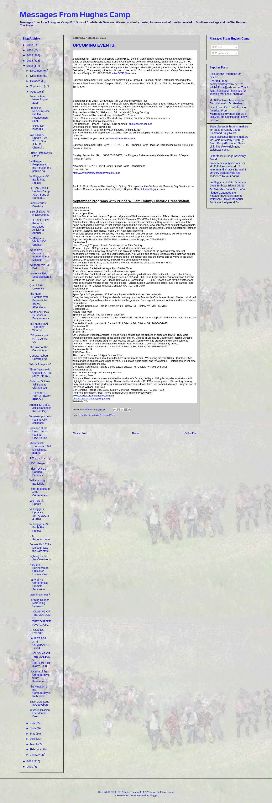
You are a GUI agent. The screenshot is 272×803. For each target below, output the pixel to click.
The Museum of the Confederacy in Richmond (39, 691)
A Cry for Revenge (40, 458)
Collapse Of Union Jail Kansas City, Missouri (40, 384)
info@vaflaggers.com (153, 189)
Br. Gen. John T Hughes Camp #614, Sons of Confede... (39, 192)
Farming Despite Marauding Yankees (39, 603)
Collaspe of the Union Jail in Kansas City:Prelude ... (39, 433)
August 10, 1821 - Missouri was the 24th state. (40, 547)
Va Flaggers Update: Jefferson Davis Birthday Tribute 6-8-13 (228, 184)
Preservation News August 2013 (38, 99)
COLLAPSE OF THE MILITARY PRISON (40, 396)
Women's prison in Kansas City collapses (40, 419)
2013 (30, 65)
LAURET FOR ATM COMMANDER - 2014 (39, 643)
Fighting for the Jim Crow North (40, 558)
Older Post (191, 433)
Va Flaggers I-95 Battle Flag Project (39, 179)
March (34, 744)
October (35, 81)
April (33, 738)
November (36, 75)
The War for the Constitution (38, 349)
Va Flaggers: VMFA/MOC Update (38, 241)
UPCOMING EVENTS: (36, 128)
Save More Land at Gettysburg (39, 703)
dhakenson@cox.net (140, 123)
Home (135, 433)
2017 (30, 44)
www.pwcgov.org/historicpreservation (93, 395)
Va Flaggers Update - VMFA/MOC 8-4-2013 (39, 514)
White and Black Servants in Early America (39, 315)
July (33, 723)
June (33, 728)
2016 (30, 50)
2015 (30, 55)
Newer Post (80, 433)
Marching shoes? (39, 594)
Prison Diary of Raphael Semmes (38, 472)
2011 (30, 766)
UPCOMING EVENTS (36, 631)
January (35, 754)
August (34, 91)
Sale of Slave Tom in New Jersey (40, 213)
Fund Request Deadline (37, 205)
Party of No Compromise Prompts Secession (38, 584)
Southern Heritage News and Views (99, 414)
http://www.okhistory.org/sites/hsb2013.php (96, 172)
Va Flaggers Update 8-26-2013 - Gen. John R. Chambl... (38, 141)
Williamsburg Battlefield (37, 482)
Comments (220, 53)
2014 (30, 60)
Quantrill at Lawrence (36, 287)
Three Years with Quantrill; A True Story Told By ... (40, 373)
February (36, 749)
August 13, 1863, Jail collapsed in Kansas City (40, 408)
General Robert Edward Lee (38, 357)
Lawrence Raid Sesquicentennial (40, 277)
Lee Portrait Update (36, 502)
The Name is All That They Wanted (38, 327)
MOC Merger (37, 463)
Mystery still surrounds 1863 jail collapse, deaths (40, 448)
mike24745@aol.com (124, 73)
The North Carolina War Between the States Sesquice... (38, 300)
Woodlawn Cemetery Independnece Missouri (39, 254)
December (36, 70)
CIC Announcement (39, 537)
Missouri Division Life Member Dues (39, 713)
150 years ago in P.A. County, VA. (39, 338)
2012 (30, 761)
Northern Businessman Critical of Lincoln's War (39, 569)
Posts (217, 47)
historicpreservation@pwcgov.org (91, 398)
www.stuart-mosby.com (122, 138)
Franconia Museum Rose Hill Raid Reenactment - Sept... (39, 114)
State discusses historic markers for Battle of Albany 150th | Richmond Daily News (229, 130)
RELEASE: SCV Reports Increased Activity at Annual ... (39, 226)
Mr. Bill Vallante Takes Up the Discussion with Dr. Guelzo (227, 102)
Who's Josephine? (40, 364)
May (33, 733)
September (37, 86)
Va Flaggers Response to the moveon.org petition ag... (40, 166)
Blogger (154, 795)
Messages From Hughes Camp (75, 14)
